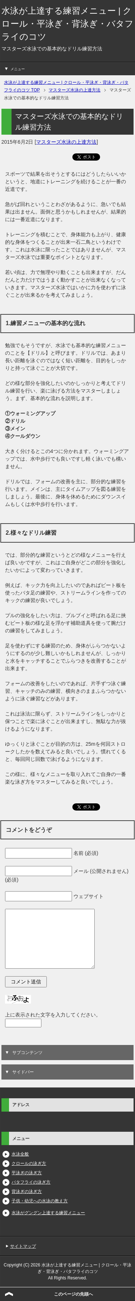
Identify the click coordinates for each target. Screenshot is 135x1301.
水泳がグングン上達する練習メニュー (48, 1212)
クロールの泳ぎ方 (29, 1163)
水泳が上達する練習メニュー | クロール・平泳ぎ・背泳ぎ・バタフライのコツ (67, 23)
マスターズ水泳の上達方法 (66, 142)
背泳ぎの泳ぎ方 (27, 1191)
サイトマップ (23, 1246)
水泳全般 (20, 1154)
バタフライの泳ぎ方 (31, 1182)
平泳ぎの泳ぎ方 (27, 1172)
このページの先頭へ (73, 1294)
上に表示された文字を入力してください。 (53, 1015)
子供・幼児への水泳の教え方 (40, 1200)
